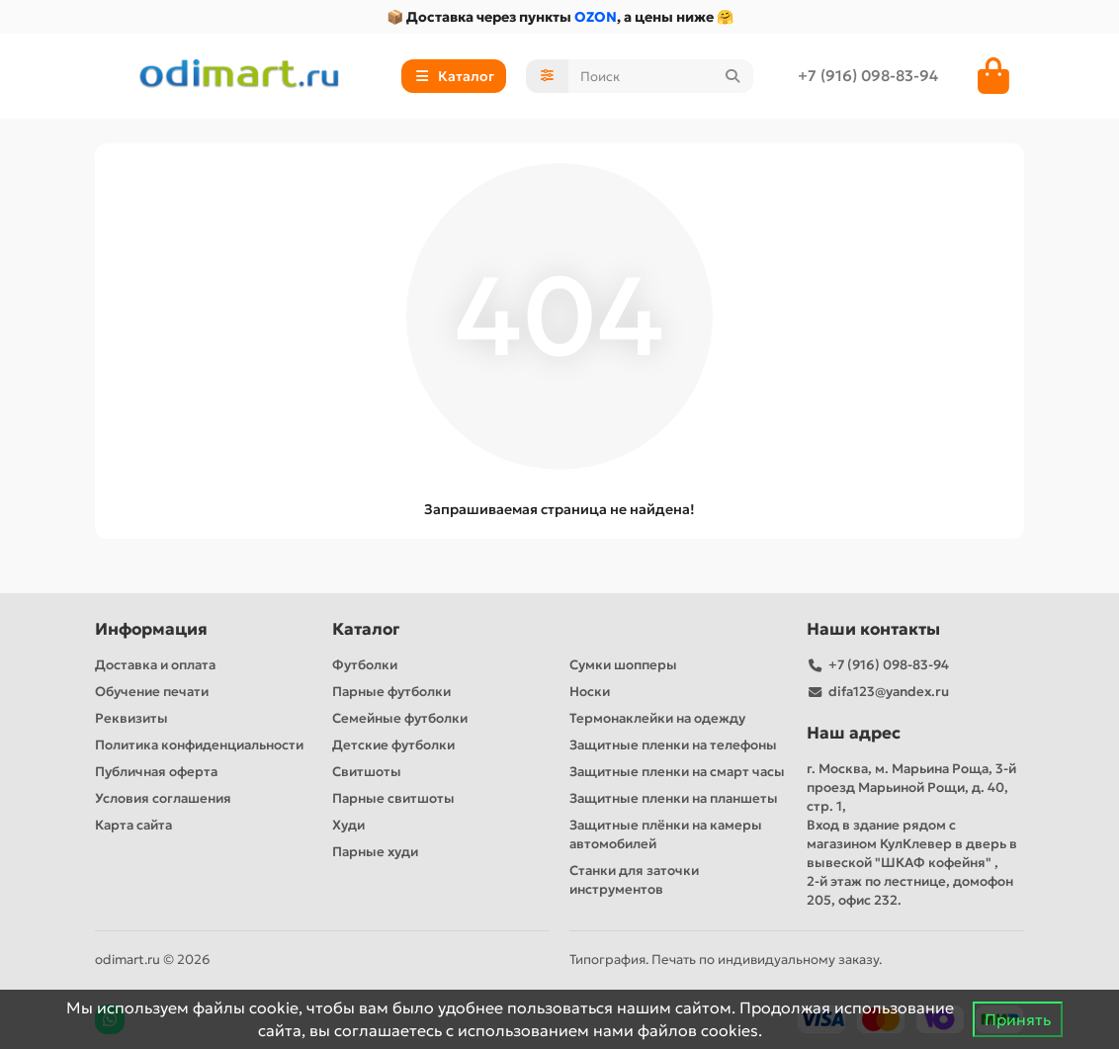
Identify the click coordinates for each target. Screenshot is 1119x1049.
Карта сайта (133, 825)
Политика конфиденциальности (199, 745)
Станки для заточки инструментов (634, 880)
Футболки (364, 664)
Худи (348, 825)
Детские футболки (393, 745)
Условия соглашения (163, 798)
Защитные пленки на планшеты (673, 798)
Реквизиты (131, 718)
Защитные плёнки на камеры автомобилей (665, 834)
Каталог (365, 629)
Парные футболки (391, 691)
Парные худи (375, 851)
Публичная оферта (156, 771)
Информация (151, 629)
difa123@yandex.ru (888, 691)
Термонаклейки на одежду (657, 718)
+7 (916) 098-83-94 (868, 75)
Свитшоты (366, 771)
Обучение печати (152, 691)
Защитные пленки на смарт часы (677, 771)
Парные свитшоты (393, 798)
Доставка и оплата (155, 664)
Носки (589, 691)
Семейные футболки (400, 718)
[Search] (660, 76)
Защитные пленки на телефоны (673, 745)
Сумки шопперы (623, 664)
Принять (1018, 1019)
